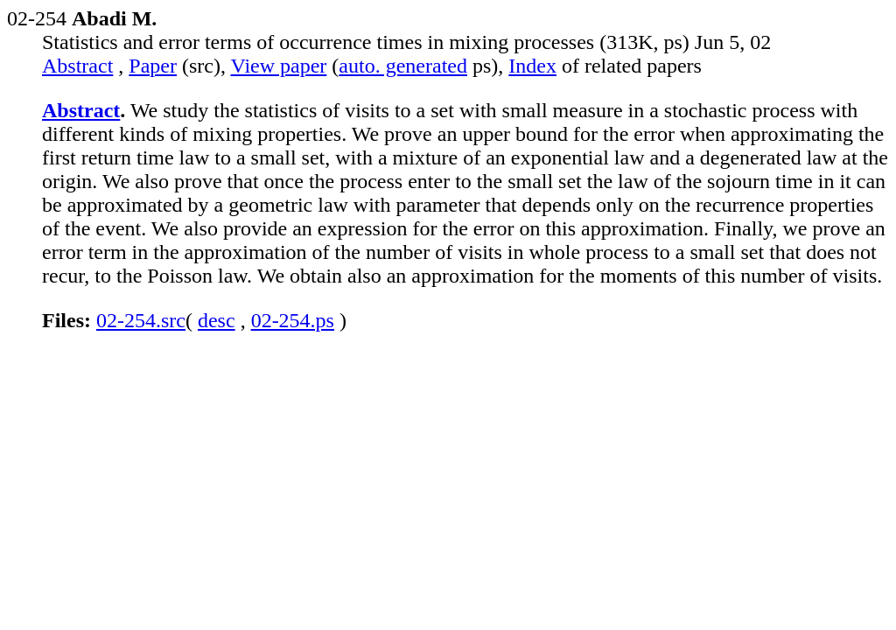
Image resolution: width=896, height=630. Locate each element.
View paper (279, 65)
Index (532, 65)
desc (216, 320)
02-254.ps (292, 320)
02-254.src (141, 320)
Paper (153, 65)
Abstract (77, 65)
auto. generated (403, 65)
